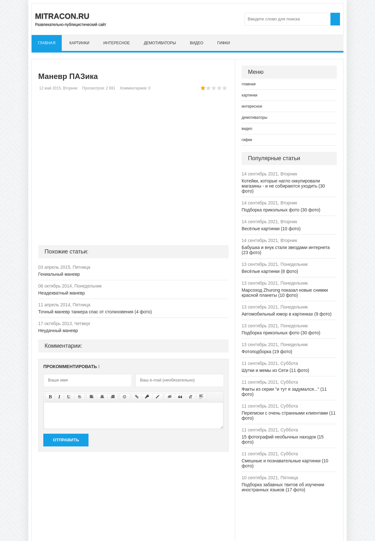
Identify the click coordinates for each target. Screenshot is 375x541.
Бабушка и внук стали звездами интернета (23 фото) (286, 250)
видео (196, 43)
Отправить (66, 440)
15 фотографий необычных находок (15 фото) (283, 439)
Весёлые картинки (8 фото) (270, 271)
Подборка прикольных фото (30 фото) (281, 209)
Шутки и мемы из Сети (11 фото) (275, 370)
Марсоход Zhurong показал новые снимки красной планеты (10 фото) (285, 293)
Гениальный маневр (59, 274)
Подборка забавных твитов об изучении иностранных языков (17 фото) (283, 487)
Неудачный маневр (58, 330)
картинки (79, 43)
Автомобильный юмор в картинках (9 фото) (286, 314)
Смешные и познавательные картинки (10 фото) (285, 463)
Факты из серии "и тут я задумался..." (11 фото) (284, 392)
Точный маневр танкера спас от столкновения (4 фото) (95, 311)
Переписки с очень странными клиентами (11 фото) (289, 415)
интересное (116, 43)
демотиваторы (160, 43)
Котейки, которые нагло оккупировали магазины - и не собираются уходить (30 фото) (283, 186)
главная (46, 43)
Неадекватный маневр (61, 292)
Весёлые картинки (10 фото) (271, 228)
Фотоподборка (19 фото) (267, 351)
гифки (223, 43)
